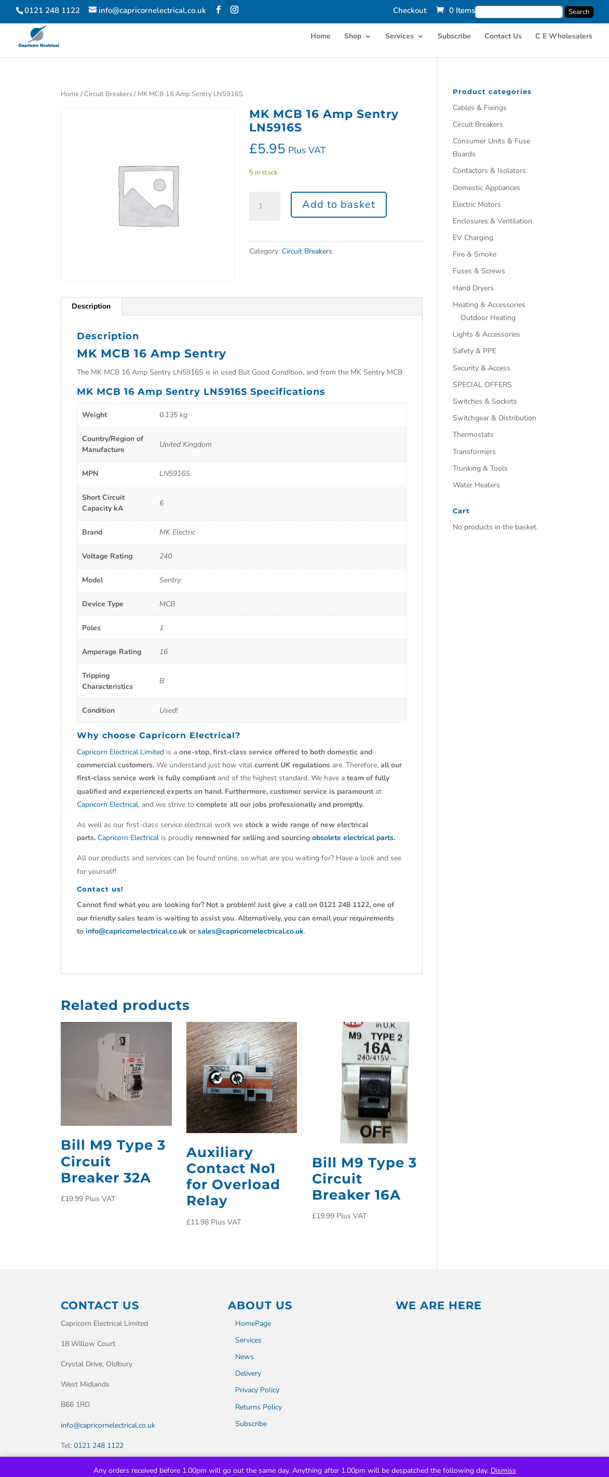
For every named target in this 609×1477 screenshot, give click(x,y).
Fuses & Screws (479, 271)
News (244, 1357)
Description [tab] (91, 306)
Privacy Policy (257, 1390)
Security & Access (481, 368)
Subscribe (454, 37)
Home (320, 37)
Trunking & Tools (480, 468)
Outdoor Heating (488, 318)
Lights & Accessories (486, 334)
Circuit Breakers (108, 94)
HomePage (253, 1323)
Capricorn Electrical (107, 804)
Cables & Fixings (480, 108)
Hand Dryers (473, 288)
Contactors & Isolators (489, 171)
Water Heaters (476, 485)
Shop (352, 37)
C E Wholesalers (563, 37)
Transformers (474, 452)
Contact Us (503, 37)
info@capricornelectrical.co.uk (108, 1425)
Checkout (409, 11)
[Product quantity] (264, 206)
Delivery (248, 1373)
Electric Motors (477, 204)
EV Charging (473, 238)
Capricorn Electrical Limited (120, 752)
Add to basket (338, 204)
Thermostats (473, 435)
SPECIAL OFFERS (482, 385)
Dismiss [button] (503, 1470)
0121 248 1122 (99, 1446)
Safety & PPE (474, 351)
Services (399, 37)
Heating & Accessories (489, 305)
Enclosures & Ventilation (492, 221)
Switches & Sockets (485, 401)
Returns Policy (258, 1407)
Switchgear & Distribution (494, 418)
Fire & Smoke (474, 254)
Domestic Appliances (486, 188)
